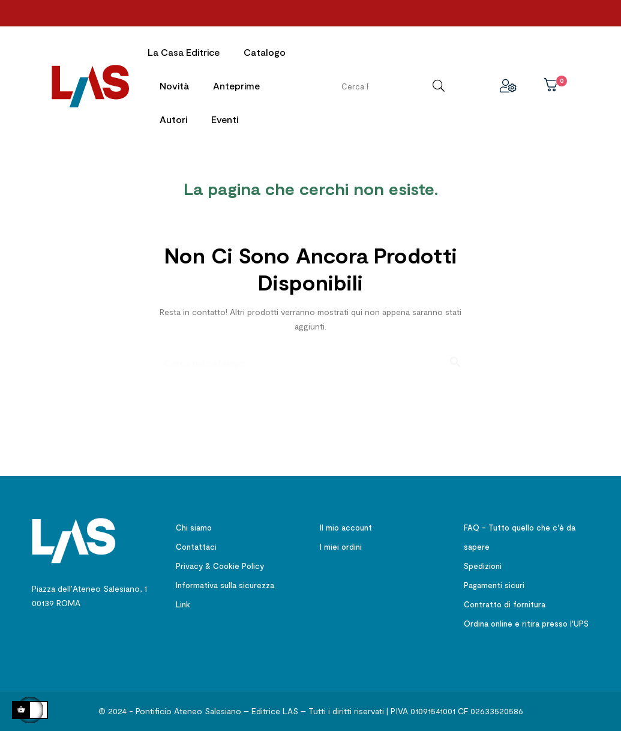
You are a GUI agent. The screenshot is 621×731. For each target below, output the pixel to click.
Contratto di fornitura (504, 602)
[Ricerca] (310, 354)
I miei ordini (341, 544)
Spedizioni (483, 563)
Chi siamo (194, 525)
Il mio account (346, 525)
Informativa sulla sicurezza (225, 583)
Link (183, 602)
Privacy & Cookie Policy (220, 563)
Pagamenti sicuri (494, 583)
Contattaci (196, 544)
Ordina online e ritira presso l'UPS (526, 621)
